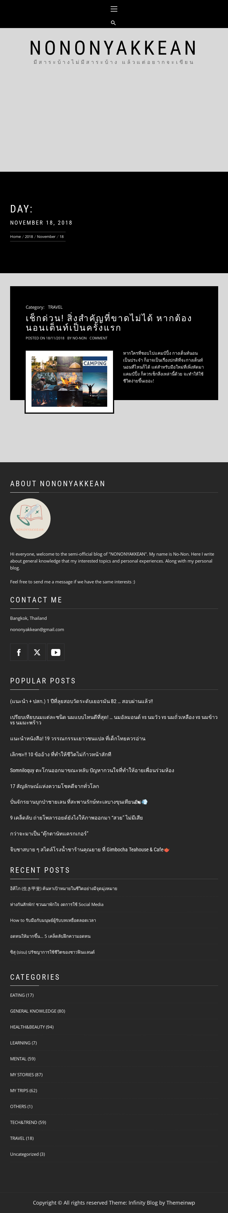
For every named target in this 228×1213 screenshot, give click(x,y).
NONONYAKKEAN (114, 48)
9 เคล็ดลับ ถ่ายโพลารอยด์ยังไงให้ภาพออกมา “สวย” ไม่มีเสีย (76, 818)
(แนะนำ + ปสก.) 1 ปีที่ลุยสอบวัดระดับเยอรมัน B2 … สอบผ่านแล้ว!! (81, 701)
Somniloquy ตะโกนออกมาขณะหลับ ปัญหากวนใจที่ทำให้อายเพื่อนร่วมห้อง (92, 770)
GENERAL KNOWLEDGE (33, 1011)
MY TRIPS (19, 1090)
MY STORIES (22, 1074)
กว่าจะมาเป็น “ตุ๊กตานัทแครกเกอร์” (49, 834)
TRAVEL (55, 307)
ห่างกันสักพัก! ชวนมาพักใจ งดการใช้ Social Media (56, 904)
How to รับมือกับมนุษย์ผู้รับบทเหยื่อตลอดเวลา (53, 920)
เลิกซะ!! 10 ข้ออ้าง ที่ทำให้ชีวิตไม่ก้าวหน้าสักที (60, 754)
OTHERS (18, 1106)
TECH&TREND (23, 1122)
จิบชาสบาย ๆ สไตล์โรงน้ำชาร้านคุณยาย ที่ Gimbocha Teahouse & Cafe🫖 (90, 849)
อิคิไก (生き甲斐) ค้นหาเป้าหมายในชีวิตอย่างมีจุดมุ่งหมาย (63, 888)
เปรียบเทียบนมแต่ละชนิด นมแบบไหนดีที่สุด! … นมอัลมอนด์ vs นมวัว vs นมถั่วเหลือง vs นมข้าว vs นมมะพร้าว (114, 720)
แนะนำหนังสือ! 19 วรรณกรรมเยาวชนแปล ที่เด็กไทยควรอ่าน (77, 738)
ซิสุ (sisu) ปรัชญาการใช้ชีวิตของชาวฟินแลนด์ (52, 952)
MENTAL (18, 1059)
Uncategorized (24, 1154)
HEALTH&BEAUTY (27, 1027)
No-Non (80, 338)
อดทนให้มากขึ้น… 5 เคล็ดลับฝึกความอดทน (50, 936)
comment (98, 338)
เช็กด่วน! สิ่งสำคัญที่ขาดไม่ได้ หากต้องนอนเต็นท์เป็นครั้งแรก (109, 323)
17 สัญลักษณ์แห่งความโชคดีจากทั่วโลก (54, 786)
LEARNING (20, 1043)
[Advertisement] (114, 128)
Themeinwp (180, 1202)
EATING (17, 995)
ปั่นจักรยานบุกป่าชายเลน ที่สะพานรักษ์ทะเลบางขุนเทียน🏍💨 (79, 802)
